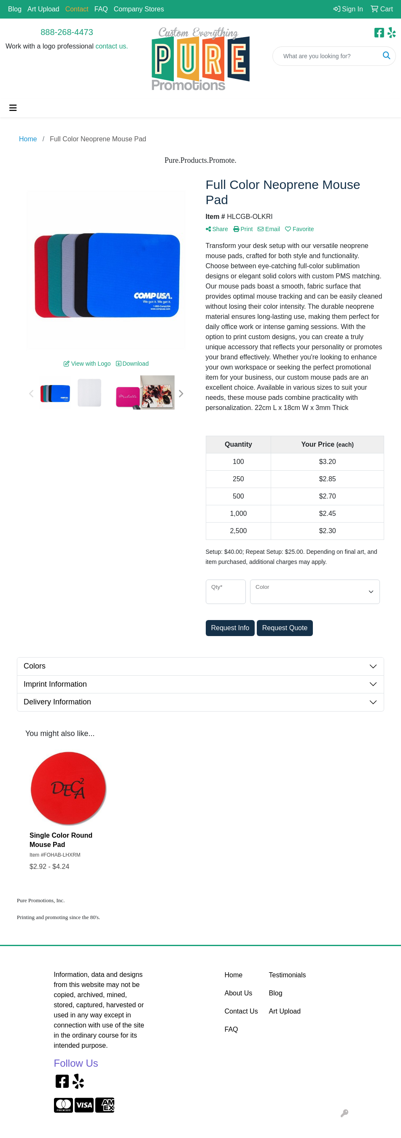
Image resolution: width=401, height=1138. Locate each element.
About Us (239, 993)
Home (234, 975)
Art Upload (43, 9)
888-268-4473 (66, 32)
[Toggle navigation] (13, 108)
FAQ (101, 9)
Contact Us (241, 1011)
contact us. (111, 46)
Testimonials (286, 975)
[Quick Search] (325, 56)
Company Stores (139, 9)
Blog (15, 9)
